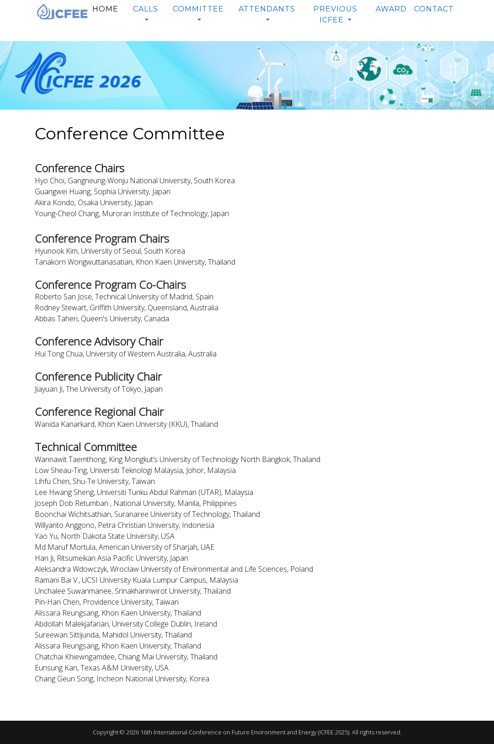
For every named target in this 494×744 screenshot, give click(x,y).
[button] (145, 14)
